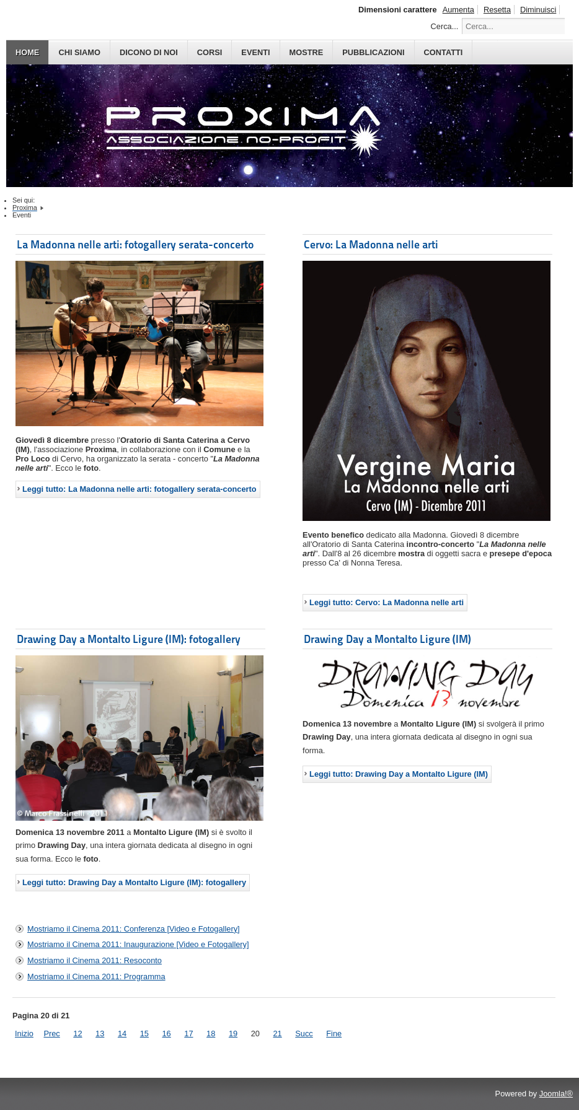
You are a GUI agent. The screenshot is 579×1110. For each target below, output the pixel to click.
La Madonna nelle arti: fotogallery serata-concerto (135, 244)
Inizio (24, 1033)
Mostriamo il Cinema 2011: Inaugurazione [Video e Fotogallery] (138, 944)
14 (122, 1033)
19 (233, 1033)
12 (77, 1033)
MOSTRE (307, 52)
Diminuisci (538, 9)
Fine (334, 1033)
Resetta (497, 9)
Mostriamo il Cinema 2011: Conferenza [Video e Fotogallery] (133, 928)
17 (188, 1033)
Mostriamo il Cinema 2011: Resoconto (94, 960)
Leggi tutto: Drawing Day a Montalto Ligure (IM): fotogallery (134, 882)
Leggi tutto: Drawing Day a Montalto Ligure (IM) (398, 774)
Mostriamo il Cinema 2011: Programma (96, 976)
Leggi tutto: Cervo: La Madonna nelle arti (386, 602)
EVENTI (255, 52)
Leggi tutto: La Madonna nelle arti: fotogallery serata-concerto (139, 489)
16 (166, 1033)
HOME (27, 52)
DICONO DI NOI (149, 52)
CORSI (210, 52)
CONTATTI (443, 52)
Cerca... (445, 26)
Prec (51, 1033)
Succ (303, 1033)
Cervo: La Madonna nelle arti (371, 244)
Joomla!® (556, 1093)
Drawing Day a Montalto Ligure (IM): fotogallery (129, 638)
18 (210, 1033)
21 (277, 1033)
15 (144, 1033)
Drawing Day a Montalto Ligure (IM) (387, 638)
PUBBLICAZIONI (373, 52)
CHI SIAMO (79, 52)
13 (99, 1033)
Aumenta (458, 9)
